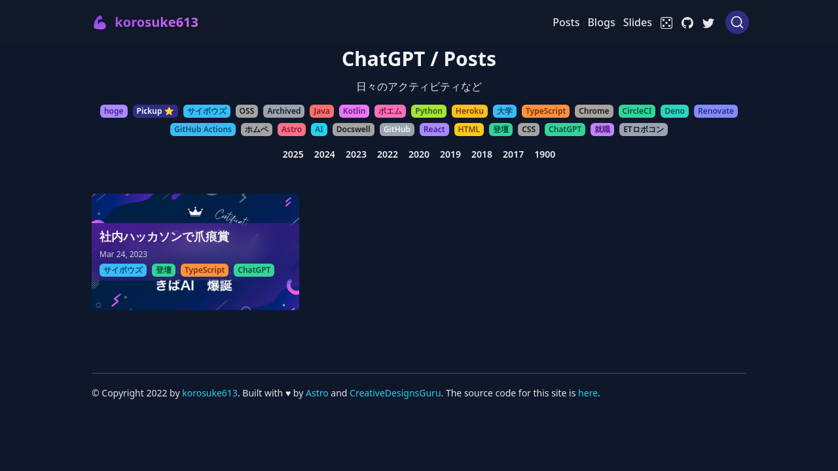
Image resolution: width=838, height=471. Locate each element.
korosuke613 (210, 393)
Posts (566, 22)
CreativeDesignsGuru (395, 393)
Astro (318, 393)
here (588, 393)
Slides (637, 22)
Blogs (601, 22)
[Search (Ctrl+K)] (737, 22)
